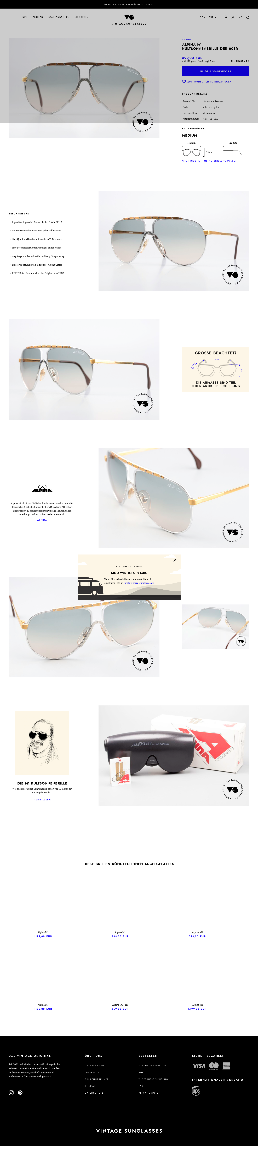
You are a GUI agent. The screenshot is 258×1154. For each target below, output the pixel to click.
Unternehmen (94, 1073)
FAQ (141, 1093)
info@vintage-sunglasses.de (139, 582)
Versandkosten (150, 1100)
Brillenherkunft (96, 1087)
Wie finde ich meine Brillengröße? (209, 160)
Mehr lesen (42, 799)
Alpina (42, 519)
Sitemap (90, 1093)
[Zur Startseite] (129, 1139)
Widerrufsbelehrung (153, 1087)
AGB (141, 1080)
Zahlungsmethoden (153, 1073)
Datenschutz (94, 1100)
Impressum (92, 1080)
